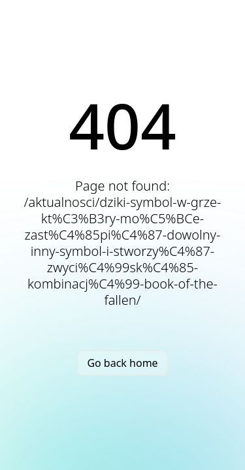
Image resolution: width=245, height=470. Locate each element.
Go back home (122, 363)
